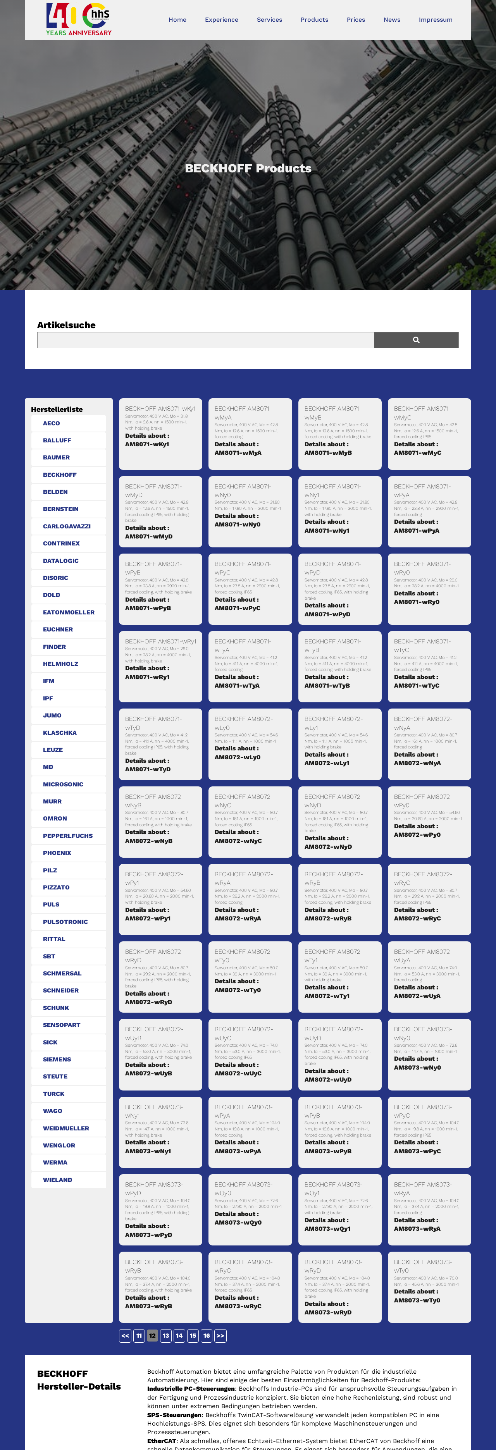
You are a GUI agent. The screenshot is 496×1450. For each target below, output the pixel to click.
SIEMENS (57, 1059)
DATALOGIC (61, 560)
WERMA (55, 1162)
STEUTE (55, 1076)
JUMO (52, 715)
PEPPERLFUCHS (68, 835)
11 (139, 1335)
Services (269, 19)
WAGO (52, 1111)
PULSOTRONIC (65, 921)
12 (152, 1335)
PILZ (50, 870)
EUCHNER (58, 629)
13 (166, 1335)
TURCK (53, 1093)
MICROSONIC (63, 784)
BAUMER (56, 457)
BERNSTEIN (61, 509)
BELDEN (55, 491)
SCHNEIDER (61, 990)
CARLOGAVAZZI (67, 526)
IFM (49, 681)
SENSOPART (62, 1025)
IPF (48, 698)
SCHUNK (56, 1007)
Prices (356, 19)
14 (179, 1335)
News (392, 19)
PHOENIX (57, 853)
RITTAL (54, 939)
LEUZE (53, 749)
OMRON (55, 818)
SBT (49, 956)
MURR (52, 801)
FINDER (54, 646)
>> (220, 1335)
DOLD (51, 595)
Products (314, 19)
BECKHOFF (60, 474)
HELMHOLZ (60, 663)
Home (177, 19)
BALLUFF (57, 440)
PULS (51, 904)
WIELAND (57, 1179)
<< (125, 1335)
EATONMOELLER (69, 612)
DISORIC (55, 577)
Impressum (436, 19)
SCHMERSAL (62, 973)
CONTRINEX (61, 543)
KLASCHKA (60, 732)
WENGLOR (59, 1145)
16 (206, 1335)
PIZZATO (56, 887)
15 (193, 1335)
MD (48, 767)
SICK (50, 1042)
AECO (51, 423)
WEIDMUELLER (66, 1128)
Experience (221, 19)
